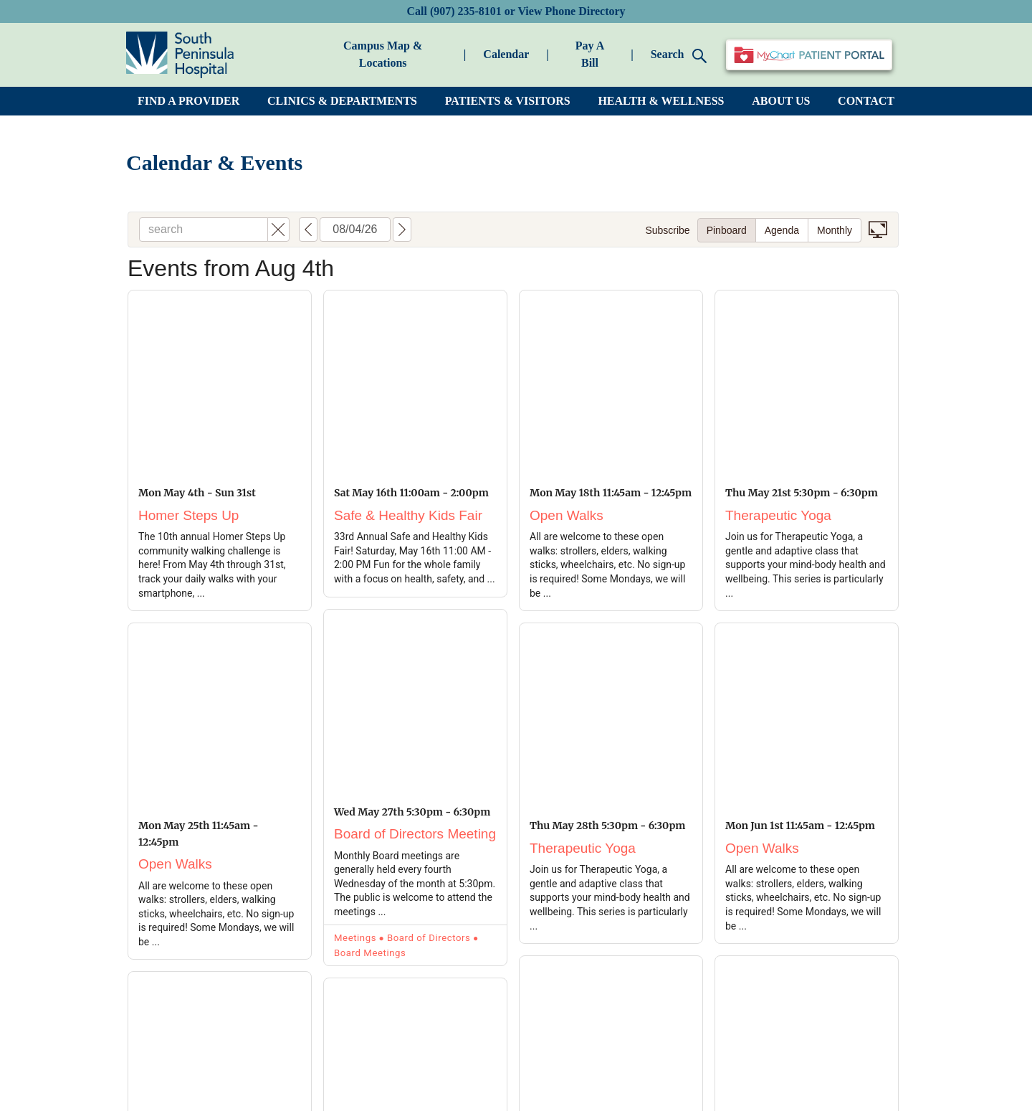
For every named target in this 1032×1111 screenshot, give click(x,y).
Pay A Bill (589, 54)
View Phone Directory (571, 11)
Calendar (506, 54)
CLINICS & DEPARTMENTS (342, 101)
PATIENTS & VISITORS (507, 101)
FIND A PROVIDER (188, 101)
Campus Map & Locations (382, 54)
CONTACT (866, 101)
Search (679, 55)
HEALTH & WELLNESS (661, 101)
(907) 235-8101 (466, 11)
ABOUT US (781, 101)
